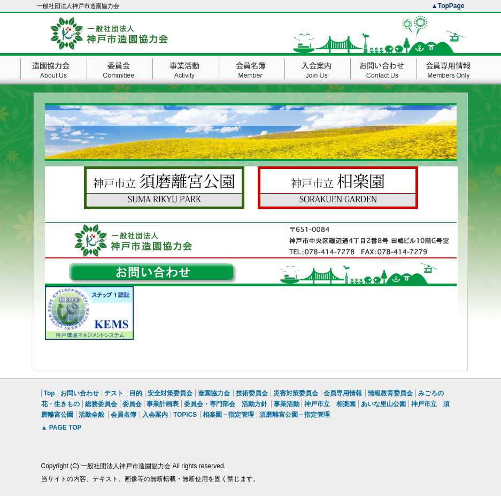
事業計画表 (163, 404)
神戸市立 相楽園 (330, 404)
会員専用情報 (342, 393)
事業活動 (286, 404)
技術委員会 (252, 393)
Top (49, 393)
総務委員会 (101, 404)
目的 (135, 393)
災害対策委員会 (295, 393)
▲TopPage (448, 6)
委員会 (132, 404)
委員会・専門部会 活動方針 (225, 404)
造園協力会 (214, 393)
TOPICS (185, 414)
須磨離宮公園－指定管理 (294, 414)
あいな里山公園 (383, 404)
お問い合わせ (79, 393)
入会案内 (155, 414)
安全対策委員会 (170, 393)
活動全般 (91, 414)
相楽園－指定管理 (228, 414)
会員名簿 (123, 414)
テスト (114, 393)
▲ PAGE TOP (61, 427)
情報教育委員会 (390, 393)
